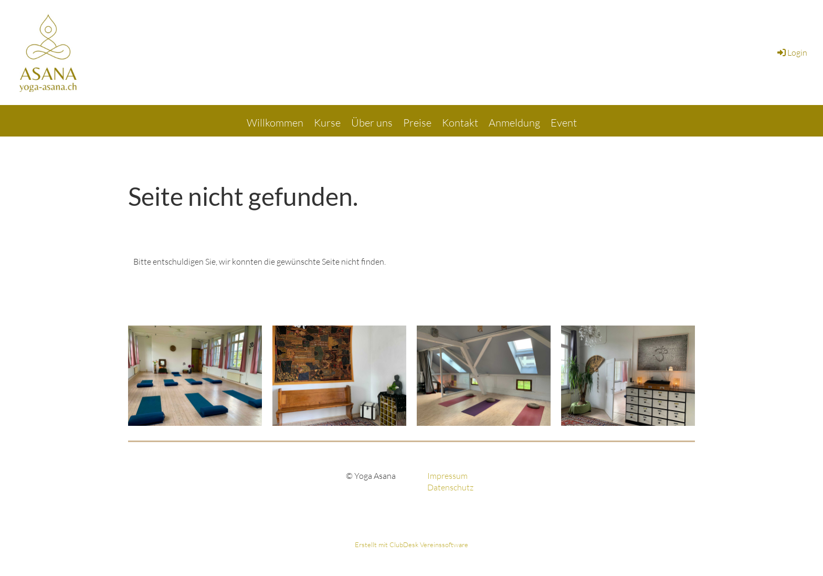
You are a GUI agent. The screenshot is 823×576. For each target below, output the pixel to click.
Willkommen (275, 122)
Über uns (372, 122)
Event (564, 122)
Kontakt (460, 122)
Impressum (447, 475)
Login (791, 52)
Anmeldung (514, 122)
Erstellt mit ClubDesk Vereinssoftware (411, 544)
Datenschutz (450, 487)
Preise (417, 122)
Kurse (327, 122)
